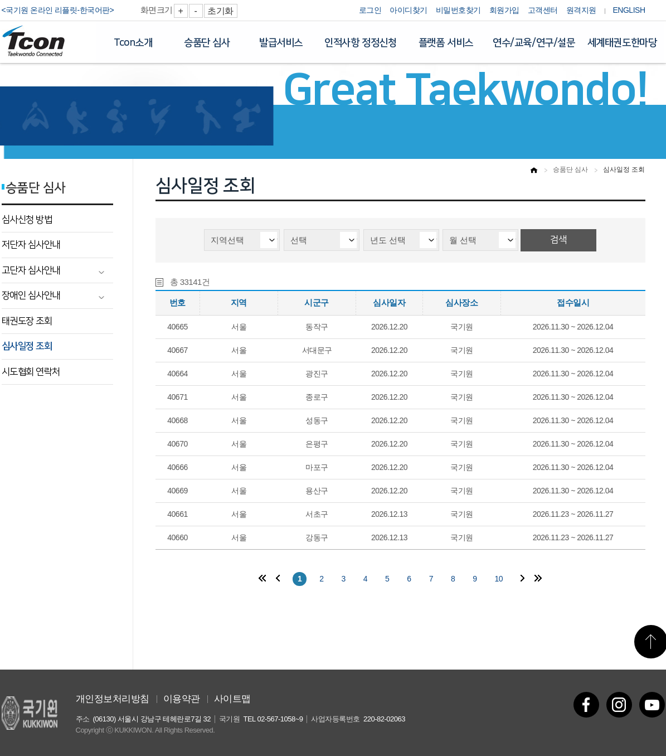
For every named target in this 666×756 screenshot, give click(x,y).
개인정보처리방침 (112, 699)
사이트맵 (232, 699)
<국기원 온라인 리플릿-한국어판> (58, 10)
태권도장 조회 (27, 321)
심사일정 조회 (27, 346)
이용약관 (181, 699)
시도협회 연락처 (31, 372)
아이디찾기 (408, 10)
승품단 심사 (207, 43)
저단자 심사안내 (31, 245)
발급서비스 (281, 43)
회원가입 (504, 10)
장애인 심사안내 (31, 295)
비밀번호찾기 (458, 10)
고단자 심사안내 (31, 270)
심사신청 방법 (27, 220)
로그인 (370, 10)
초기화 (220, 11)
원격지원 (581, 10)
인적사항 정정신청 (360, 43)
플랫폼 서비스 (446, 43)
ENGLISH (629, 10)
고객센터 (543, 10)
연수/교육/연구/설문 (534, 43)
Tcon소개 (133, 43)
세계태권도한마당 (622, 43)
